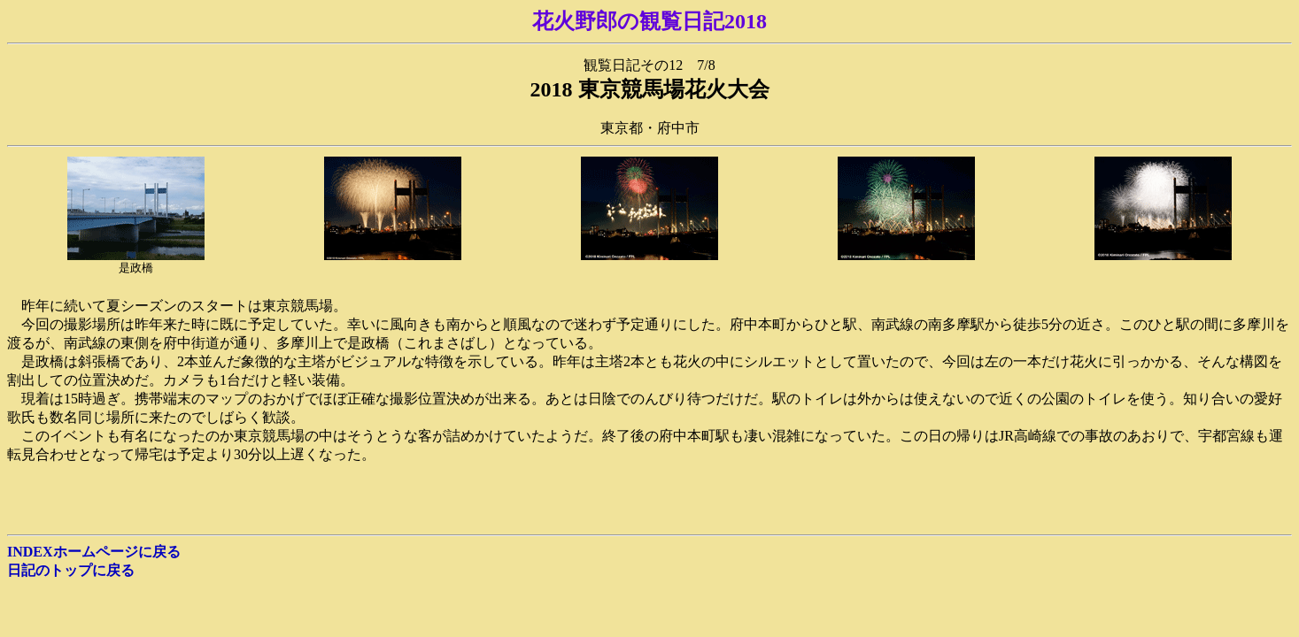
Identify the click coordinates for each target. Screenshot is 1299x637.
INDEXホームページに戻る (94, 551)
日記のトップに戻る (71, 570)
